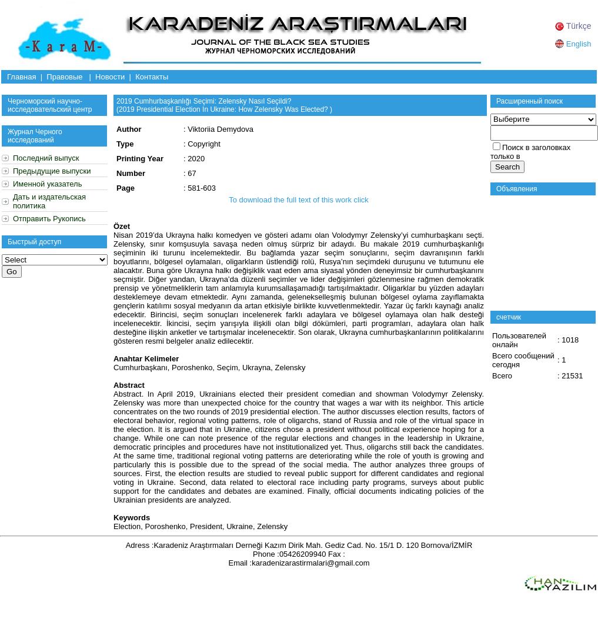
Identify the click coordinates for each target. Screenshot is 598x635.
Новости (110, 76)
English (573, 43)
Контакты (151, 76)
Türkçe (573, 26)
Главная (21, 76)
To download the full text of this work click (299, 199)
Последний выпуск (46, 158)
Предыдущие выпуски (52, 171)
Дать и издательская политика (49, 201)
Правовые (64, 76)
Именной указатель (47, 183)
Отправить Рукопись (49, 218)
